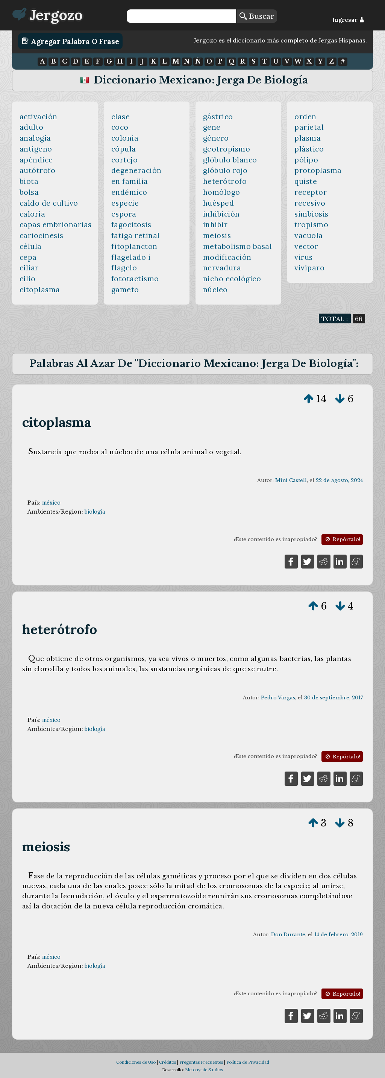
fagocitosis (131, 224)
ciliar (29, 267)
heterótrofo (225, 181)
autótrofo (38, 170)
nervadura (222, 267)
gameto (125, 289)
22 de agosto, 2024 (339, 480)
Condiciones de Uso (136, 1062)
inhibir (215, 224)
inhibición (221, 213)
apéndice (36, 159)
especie (125, 203)
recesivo (309, 203)
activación (39, 116)
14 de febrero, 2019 (338, 934)
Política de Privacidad (247, 1062)
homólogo (221, 192)
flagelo (124, 267)
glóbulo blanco (230, 159)
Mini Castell (291, 480)
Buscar (256, 16)
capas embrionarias (56, 224)
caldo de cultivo (49, 203)
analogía (35, 138)
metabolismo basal (237, 246)
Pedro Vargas (278, 697)
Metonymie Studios (204, 1069)
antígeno (36, 148)
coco (120, 127)
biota (29, 181)
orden (305, 116)
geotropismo (226, 148)
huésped (218, 203)
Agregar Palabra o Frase (70, 40)
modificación (227, 257)
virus (303, 257)
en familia (129, 181)
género (216, 138)
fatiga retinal (135, 235)
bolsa (29, 192)
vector (306, 246)
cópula (123, 148)
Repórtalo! (342, 539)
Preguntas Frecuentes (201, 1062)
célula (31, 246)
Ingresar (348, 20)
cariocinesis (42, 235)
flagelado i (131, 257)
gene (212, 127)
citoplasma (40, 289)
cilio (28, 278)
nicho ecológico (232, 278)
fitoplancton (134, 246)
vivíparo (309, 267)
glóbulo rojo (225, 170)
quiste (305, 181)
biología (95, 511)
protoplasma (318, 170)
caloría (32, 213)
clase (120, 116)
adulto (32, 127)
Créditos (167, 1062)
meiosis (217, 235)
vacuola (308, 235)
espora (123, 213)
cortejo (124, 159)
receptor (310, 192)
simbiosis (311, 213)
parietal (309, 127)
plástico (309, 148)
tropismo (311, 224)
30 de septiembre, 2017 (333, 697)
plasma (307, 138)
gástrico (218, 116)
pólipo (306, 159)
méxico (51, 502)
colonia (125, 138)
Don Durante (288, 934)
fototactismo (135, 278)
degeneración (136, 170)
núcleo (215, 289)
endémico (129, 192)
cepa (28, 257)
